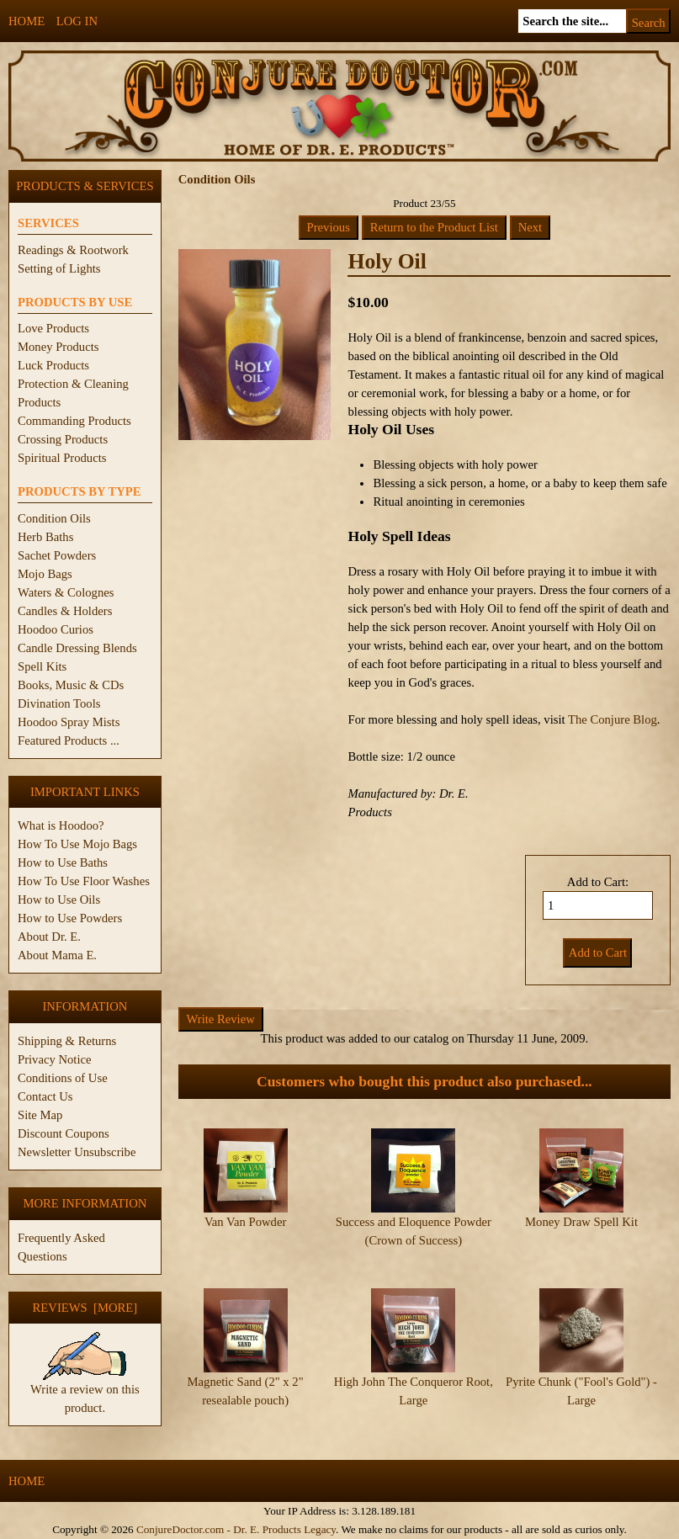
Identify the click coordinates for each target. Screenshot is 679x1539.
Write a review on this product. (85, 1391)
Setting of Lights (59, 268)
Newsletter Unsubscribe (76, 1152)
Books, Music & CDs (71, 685)
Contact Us (45, 1096)
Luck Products (53, 365)
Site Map (40, 1115)
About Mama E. (57, 955)
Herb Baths (45, 537)
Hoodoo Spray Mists (68, 722)
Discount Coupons (63, 1133)
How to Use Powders (70, 918)
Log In (77, 21)
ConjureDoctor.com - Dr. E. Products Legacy (236, 1529)
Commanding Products (74, 420)
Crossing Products (63, 439)
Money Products (58, 346)
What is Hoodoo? (61, 825)
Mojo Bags (45, 574)
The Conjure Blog (612, 719)
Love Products (53, 328)
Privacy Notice (55, 1059)
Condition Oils (54, 518)
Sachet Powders (57, 555)
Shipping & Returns (67, 1041)
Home (26, 21)
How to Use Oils (59, 899)
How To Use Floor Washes (84, 881)
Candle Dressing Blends (77, 648)
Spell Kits (42, 666)
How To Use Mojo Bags (77, 844)
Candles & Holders (65, 611)
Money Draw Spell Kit (581, 1222)
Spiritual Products (62, 457)
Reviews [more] (85, 1307)
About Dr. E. (49, 936)
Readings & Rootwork (73, 250)
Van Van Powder (245, 1222)
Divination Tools (59, 703)
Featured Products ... (68, 740)
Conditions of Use (63, 1078)
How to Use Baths (63, 862)
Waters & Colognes (66, 592)
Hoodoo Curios (55, 629)
